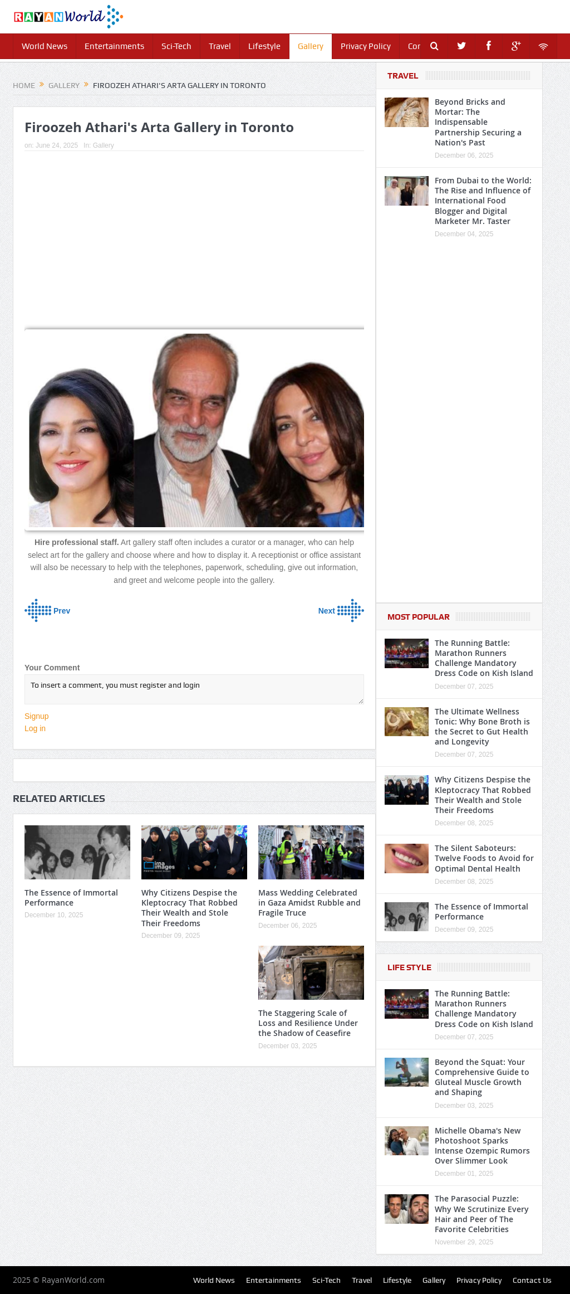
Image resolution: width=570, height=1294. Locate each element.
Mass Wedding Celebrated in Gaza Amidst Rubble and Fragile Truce (309, 902)
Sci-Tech (176, 46)
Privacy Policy (366, 46)
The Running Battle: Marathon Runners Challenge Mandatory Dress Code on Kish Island (484, 658)
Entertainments (114, 46)
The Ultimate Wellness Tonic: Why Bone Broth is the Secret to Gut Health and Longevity (482, 726)
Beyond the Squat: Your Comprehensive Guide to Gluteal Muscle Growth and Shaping (482, 1077)
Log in (35, 728)
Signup (36, 716)
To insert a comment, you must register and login (194, 689)
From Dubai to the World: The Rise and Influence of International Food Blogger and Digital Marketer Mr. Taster (483, 200)
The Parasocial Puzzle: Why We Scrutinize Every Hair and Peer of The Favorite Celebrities (482, 1213)
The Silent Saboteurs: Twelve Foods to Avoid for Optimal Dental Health (484, 858)
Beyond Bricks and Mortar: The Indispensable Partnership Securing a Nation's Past (478, 122)
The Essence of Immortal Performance (71, 897)
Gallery (310, 46)
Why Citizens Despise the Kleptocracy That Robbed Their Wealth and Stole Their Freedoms (189, 907)
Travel (220, 46)
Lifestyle (264, 46)
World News (44, 46)
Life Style (409, 967)
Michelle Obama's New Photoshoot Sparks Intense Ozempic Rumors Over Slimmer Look (482, 1145)
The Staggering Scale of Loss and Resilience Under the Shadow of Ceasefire (308, 1023)
